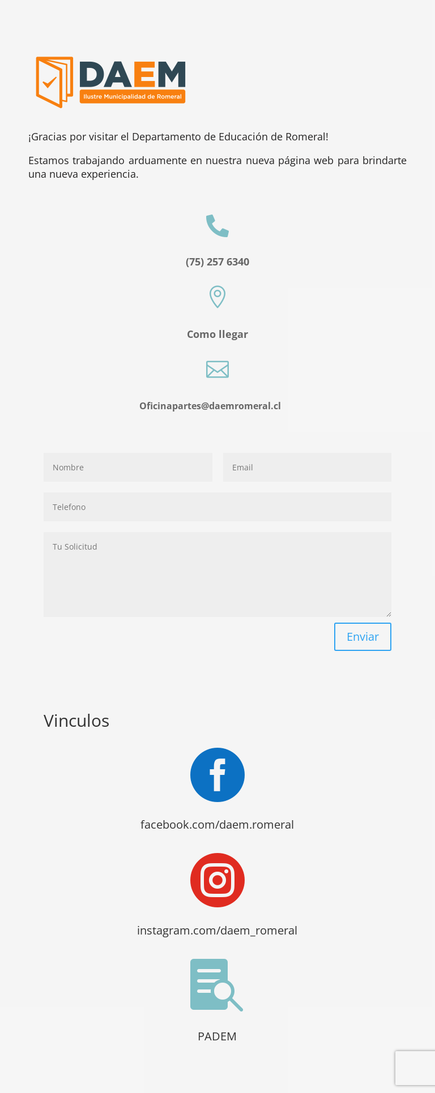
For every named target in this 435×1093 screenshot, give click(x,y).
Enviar (363, 636)
